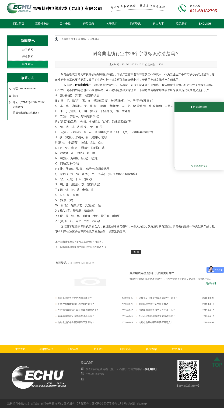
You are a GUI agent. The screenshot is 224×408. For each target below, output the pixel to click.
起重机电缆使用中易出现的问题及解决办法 (84, 247)
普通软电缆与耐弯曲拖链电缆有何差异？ (83, 241)
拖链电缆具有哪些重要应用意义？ (156, 322)
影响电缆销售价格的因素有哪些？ (75, 298)
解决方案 (158, 23)
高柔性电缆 (42, 23)
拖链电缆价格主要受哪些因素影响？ (76, 322)
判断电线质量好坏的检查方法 (153, 304)
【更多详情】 (210, 283)
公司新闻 (27, 49)
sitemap (142, 403)
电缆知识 (27, 64)
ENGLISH (205, 23)
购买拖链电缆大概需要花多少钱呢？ (76, 316)
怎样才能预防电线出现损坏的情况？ (76, 304)
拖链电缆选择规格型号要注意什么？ (157, 310)
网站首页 (18, 23)
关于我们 (111, 23)
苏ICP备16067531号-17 (106, 403)
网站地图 (129, 403)
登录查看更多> (199, 166)
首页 (73, 39)
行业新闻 (27, 56)
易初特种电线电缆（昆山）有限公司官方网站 (35, 403)
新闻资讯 (135, 23)
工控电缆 (65, 23)
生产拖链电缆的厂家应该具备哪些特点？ (78, 310)
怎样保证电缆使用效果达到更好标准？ (158, 298)
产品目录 (88, 23)
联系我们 (181, 23)
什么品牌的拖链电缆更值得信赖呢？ (157, 316)
